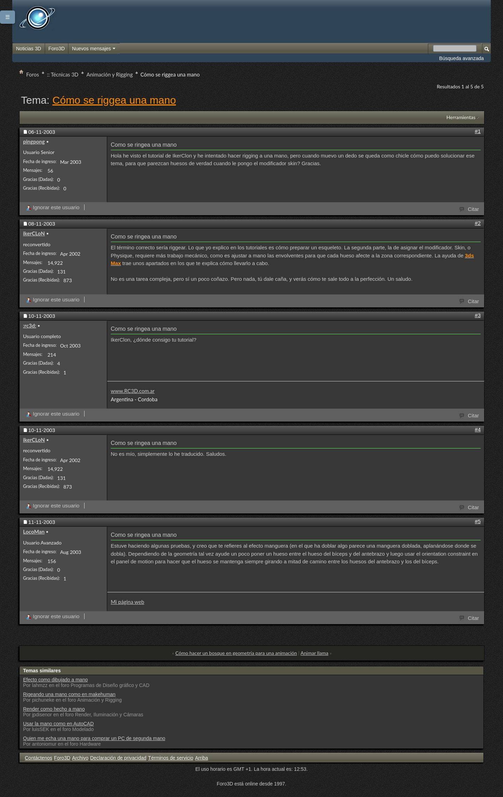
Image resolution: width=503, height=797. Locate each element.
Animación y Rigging (110, 74)
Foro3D (57, 48)
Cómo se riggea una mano (114, 100)
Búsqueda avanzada (461, 58)
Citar (469, 208)
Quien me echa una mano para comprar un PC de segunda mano (94, 738)
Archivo (80, 758)
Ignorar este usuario (52, 207)
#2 (478, 223)
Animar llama (314, 653)
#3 (478, 315)
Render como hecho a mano (54, 709)
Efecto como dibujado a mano (55, 679)
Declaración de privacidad (118, 758)
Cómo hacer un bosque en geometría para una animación (236, 653)
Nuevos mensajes (94, 49)
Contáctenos (38, 758)
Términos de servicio (170, 758)
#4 (478, 429)
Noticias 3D (28, 48)
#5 (478, 521)
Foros (32, 74)
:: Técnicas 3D (63, 74)
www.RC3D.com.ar (133, 391)
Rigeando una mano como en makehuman (69, 694)
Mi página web (127, 602)
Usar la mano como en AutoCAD (58, 723)
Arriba (201, 758)
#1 (478, 131)
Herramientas (460, 117)
